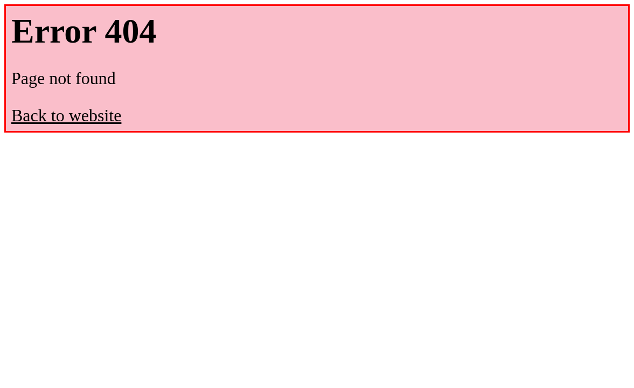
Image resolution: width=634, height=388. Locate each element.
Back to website (66, 115)
